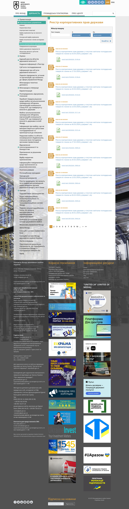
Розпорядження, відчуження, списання (31, 95)
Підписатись (70, 504)
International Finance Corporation (93, 270)
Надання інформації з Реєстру (32, 64)
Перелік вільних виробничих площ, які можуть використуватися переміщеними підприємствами (32, 212)
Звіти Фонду (25, 228)
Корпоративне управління (29, 22)
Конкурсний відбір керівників (29, 37)
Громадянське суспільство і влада (59, 273)
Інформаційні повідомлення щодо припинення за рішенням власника (31, 165)
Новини (22, 25)
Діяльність (34, 13)
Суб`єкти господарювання (30, 67)
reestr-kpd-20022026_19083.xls (71, 165)
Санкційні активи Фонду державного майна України (31, 237)
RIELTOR (85, 278)
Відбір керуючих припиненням (26, 158)
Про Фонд (20, 13)
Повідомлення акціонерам (28, 46)
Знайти (106, 41)
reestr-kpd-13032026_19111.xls (71, 112)
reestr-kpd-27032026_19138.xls (71, 77)
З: (72, 32)
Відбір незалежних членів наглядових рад (32, 40)
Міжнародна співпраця (28, 88)
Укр (107, 2)
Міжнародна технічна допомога (29, 84)
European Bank (88, 274)
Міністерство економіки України (59, 279)
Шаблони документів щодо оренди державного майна (31, 220)
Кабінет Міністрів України (56, 271)
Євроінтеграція (26, 91)
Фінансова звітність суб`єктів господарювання (29, 52)
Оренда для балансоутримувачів (28, 177)
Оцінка (21, 56)
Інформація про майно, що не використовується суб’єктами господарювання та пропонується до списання (32, 129)
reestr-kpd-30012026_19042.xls (71, 218)
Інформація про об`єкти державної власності (29, 71)
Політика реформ (27, 170)
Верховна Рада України (56, 269)
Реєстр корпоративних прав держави (32, 44)
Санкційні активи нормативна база (32, 232)
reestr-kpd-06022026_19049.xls (71, 201)
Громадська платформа (55, 13)
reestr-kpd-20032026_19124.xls (71, 95)
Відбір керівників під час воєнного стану (31, 33)
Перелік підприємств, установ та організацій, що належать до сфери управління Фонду (32, 77)
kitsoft (102, 500)
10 (77, 226)
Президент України (55, 267)
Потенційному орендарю (30, 173)
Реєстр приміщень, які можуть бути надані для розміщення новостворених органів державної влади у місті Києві (32, 184)
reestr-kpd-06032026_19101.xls (71, 130)
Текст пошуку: (55, 32)
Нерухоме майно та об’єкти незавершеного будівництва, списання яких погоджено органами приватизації (32, 139)
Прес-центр (77, 13)
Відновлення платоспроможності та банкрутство (28, 147)
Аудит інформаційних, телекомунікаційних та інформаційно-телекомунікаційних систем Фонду (31, 200)
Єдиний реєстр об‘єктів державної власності (28, 60)
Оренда (22, 190)
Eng (113, 2)
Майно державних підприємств (30, 49)
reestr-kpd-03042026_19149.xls (71, 59)
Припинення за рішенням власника (30, 153)
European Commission (90, 272)
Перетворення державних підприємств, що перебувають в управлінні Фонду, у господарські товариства (32, 247)
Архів (22, 253)
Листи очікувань (26, 241)
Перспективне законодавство (32, 193)
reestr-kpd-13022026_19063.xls (71, 183)
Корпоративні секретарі (27, 30)
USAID (85, 267)
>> (86, 226)
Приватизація (24, 19)
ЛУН (84, 276)
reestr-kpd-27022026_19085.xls (71, 148)
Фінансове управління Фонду (32, 225)
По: (94, 32)
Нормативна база (25, 28)
